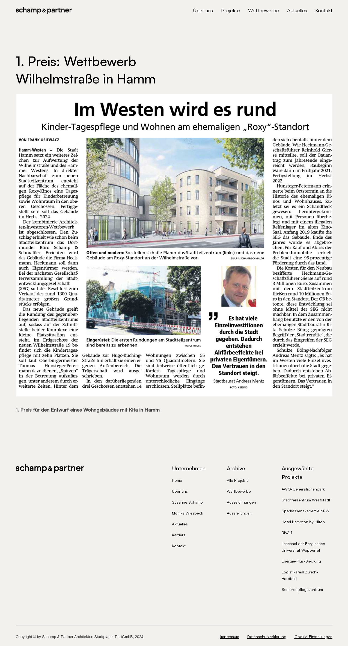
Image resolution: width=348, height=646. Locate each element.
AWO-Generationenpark (303, 489)
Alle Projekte (238, 480)
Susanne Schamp (187, 502)
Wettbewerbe (263, 10)
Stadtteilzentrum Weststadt (306, 500)
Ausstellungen (239, 513)
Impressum (229, 637)
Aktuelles (297, 10)
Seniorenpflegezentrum (302, 589)
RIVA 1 (287, 532)
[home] (44, 10)
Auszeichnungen (241, 502)
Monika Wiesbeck (187, 513)
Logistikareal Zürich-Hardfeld (300, 575)
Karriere (179, 535)
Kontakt (323, 10)
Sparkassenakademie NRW (305, 511)
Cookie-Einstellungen (313, 636)
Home (177, 480)
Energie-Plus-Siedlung (301, 561)
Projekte (230, 10)
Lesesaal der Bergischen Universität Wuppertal (303, 546)
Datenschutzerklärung (266, 637)
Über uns (203, 10)
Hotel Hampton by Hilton (303, 521)
